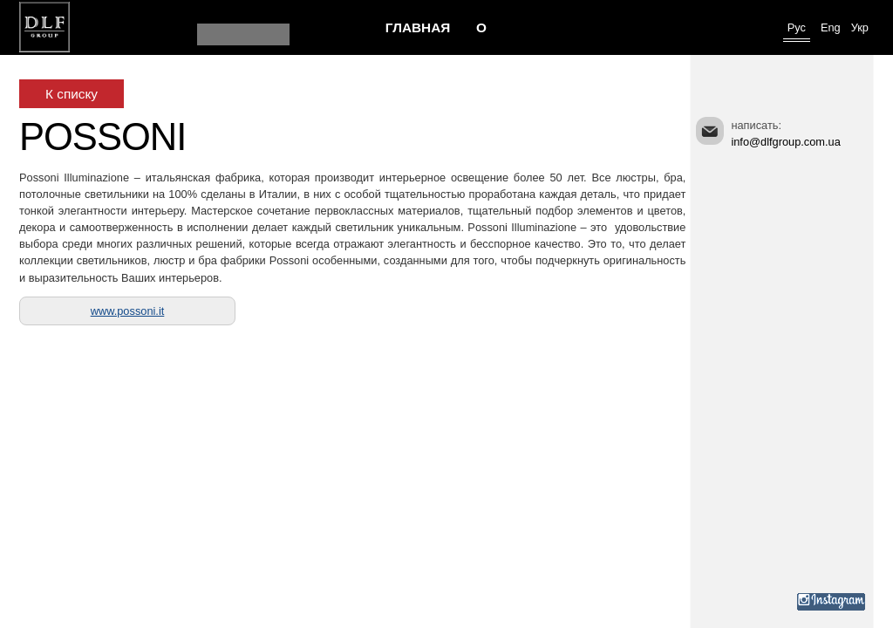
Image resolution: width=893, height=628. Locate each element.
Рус (796, 27)
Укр (860, 27)
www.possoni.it (128, 310)
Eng (831, 27)
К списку (71, 93)
